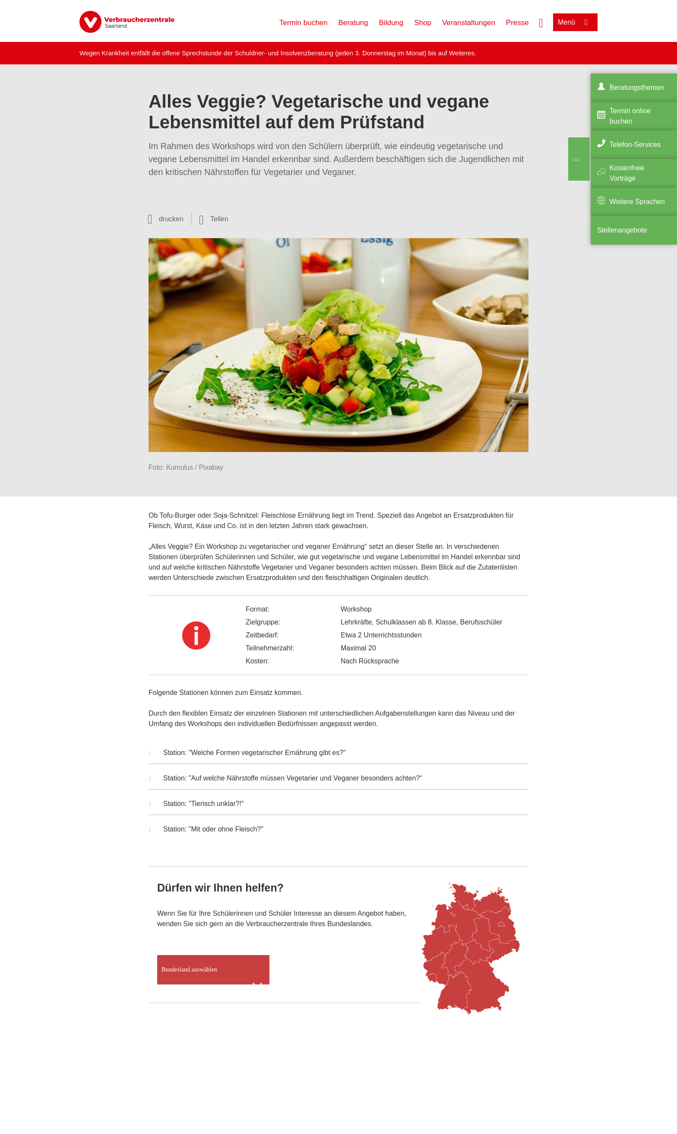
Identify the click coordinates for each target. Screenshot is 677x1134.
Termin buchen (303, 23)
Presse (517, 23)
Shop (422, 23)
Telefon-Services (635, 144)
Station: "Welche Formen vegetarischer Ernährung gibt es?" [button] (247, 754)
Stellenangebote (622, 230)
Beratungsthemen (637, 87)
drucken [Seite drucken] (171, 219)
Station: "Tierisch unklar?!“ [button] (196, 805)
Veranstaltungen (468, 23)
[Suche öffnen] (541, 22)
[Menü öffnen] (575, 22)
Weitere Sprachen (637, 201)
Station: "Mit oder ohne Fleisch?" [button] (206, 830)
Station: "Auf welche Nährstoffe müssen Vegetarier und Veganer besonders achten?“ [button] (285, 779)
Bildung (391, 23)
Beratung (353, 23)
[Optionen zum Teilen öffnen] (213, 219)
